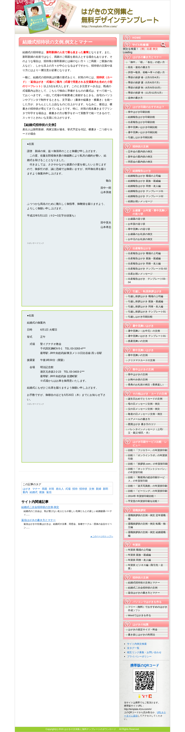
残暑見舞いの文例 (138, 341)
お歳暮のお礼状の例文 (140, 234)
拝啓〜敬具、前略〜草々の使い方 (146, 72)
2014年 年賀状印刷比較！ (142, 496)
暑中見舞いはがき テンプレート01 (147, 336)
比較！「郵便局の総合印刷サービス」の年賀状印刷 (146, 479)
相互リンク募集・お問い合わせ (144, 652)
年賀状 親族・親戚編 (139, 554)
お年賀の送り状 (136, 224)
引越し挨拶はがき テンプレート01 (147, 311)
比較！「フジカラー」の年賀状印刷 (147, 450)
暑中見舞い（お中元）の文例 (144, 330)
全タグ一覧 (133, 648)
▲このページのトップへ (101, 536)
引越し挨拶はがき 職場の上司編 (145, 296)
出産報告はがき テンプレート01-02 (147, 268)
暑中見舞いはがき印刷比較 (142, 132)
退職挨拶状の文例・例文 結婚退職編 (147, 534)
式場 (68, 488)
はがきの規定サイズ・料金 (142, 629)
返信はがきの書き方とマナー (38, 520)
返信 (49, 492)
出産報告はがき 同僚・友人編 (144, 263)
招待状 (83, 488)
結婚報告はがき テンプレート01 (145, 191)
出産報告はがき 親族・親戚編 (144, 258)
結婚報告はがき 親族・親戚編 (144, 181)
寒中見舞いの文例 (138, 355)
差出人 (60, 488)
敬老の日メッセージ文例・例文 (145, 414)
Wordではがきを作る (139, 615)
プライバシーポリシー (139, 656)
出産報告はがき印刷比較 (141, 122)
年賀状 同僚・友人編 (139, 560)
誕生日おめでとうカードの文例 (145, 398)
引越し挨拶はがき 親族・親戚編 (145, 301)
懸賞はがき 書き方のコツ (142, 424)
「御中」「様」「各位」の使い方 (146, 62)
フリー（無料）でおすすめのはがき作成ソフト (147, 608)
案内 (25, 492)
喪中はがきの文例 (138, 374)
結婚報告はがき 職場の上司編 (144, 175)
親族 (42, 492)
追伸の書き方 (135, 97)
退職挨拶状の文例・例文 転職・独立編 (147, 525)
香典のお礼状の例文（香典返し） (146, 384)
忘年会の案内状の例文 (140, 151)
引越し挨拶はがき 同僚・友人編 (145, 306)
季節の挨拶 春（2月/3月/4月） (144, 77)
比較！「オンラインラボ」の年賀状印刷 (147, 457)
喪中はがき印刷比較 (139, 111)
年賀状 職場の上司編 (139, 549)
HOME (136, 37)
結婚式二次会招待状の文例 (142, 587)
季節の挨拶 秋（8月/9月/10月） (145, 87)
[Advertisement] (58, 272)
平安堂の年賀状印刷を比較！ (144, 501)
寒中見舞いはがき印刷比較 (142, 127)
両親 (44, 488)
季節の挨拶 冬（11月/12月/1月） (146, 92)
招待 (75, 488)
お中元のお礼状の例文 (140, 239)
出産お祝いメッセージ (140, 273)
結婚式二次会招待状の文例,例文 (40, 507)
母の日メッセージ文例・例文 (144, 403)
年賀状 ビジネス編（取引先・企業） (145, 567)
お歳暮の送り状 (136, 218)
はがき (27, 488)
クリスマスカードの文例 (141, 360)
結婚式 (34, 492)
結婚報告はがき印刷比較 (141, 117)
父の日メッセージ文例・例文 (144, 408)
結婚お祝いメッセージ (140, 201)
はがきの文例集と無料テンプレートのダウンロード (37, 1)
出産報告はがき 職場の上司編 (144, 253)
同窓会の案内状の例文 (140, 161)
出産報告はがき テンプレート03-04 (147, 280)
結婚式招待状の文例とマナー (144, 582)
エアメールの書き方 (139, 419)
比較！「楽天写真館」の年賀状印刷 (147, 485)
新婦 (98, 488)
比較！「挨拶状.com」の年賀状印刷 (148, 463)
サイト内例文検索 (137, 643)
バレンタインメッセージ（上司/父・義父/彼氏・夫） (145, 431)
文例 (91, 488)
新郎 (105, 488)
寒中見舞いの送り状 (139, 229)
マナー (36, 488)
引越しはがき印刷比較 (140, 137)
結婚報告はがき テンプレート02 (145, 196)
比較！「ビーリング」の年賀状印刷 (147, 491)
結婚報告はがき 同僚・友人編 (144, 186)
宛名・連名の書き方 (139, 67)
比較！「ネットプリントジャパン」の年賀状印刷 (147, 470)
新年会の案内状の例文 (140, 156)
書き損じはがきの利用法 (141, 634)
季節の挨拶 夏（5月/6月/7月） (144, 82)
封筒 (51, 488)
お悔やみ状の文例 (138, 379)
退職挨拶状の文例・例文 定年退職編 (147, 517)
